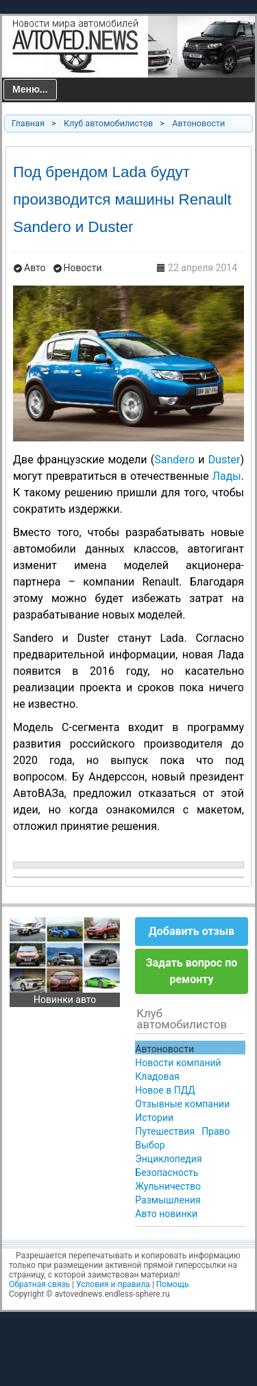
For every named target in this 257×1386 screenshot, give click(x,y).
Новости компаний (178, 1062)
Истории (154, 1117)
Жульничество (168, 1186)
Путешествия (165, 1131)
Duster (224, 459)
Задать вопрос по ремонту (192, 971)
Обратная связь (39, 1284)
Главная (28, 123)
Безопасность (166, 1172)
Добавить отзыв (191, 931)
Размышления (167, 1199)
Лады (226, 476)
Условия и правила (113, 1284)
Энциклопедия (168, 1158)
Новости (83, 267)
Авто (35, 267)
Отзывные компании (182, 1103)
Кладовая (157, 1076)
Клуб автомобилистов (108, 123)
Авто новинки (166, 1213)
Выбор (149, 1145)
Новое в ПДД (165, 1090)
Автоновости (198, 123)
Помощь (172, 1284)
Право (215, 1131)
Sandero (174, 459)
